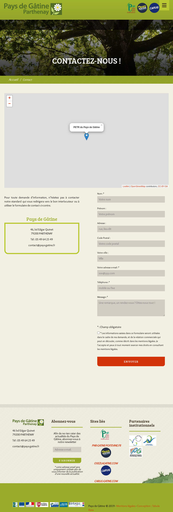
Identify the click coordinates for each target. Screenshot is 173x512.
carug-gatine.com (106, 481)
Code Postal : (103, 237)
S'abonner (67, 460)
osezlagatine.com (106, 463)
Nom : (100, 193)
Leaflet (126, 186)
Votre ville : (102, 252)
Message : (102, 296)
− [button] (9, 104)
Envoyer (131, 361)
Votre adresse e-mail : (108, 267)
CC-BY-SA (163, 186)
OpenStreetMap (138, 186)
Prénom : (101, 208)
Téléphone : (103, 282)
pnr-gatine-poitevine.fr (106, 445)
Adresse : (101, 223)
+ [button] (9, 98)
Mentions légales (125, 506)
